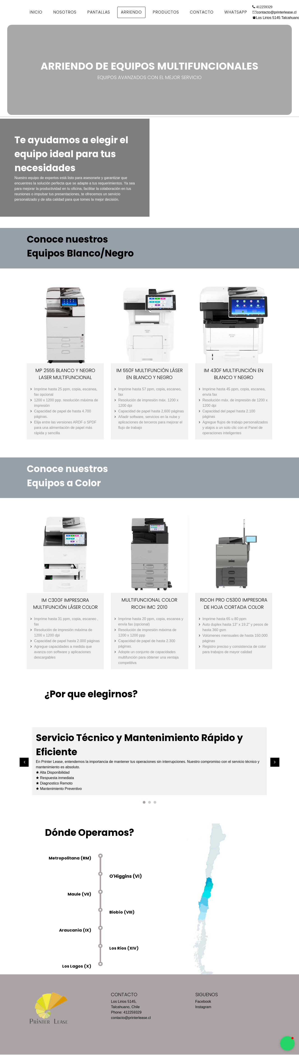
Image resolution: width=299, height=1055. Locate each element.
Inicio (36, 12)
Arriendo (131, 12)
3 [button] (155, 802)
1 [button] (144, 802)
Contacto (202, 12)
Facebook (203, 1001)
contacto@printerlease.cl (277, 12)
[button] (24, 762)
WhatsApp (235, 12)
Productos (166, 12)
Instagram (203, 1007)
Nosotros (64, 12)
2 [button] (149, 802)
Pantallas (98, 12)
